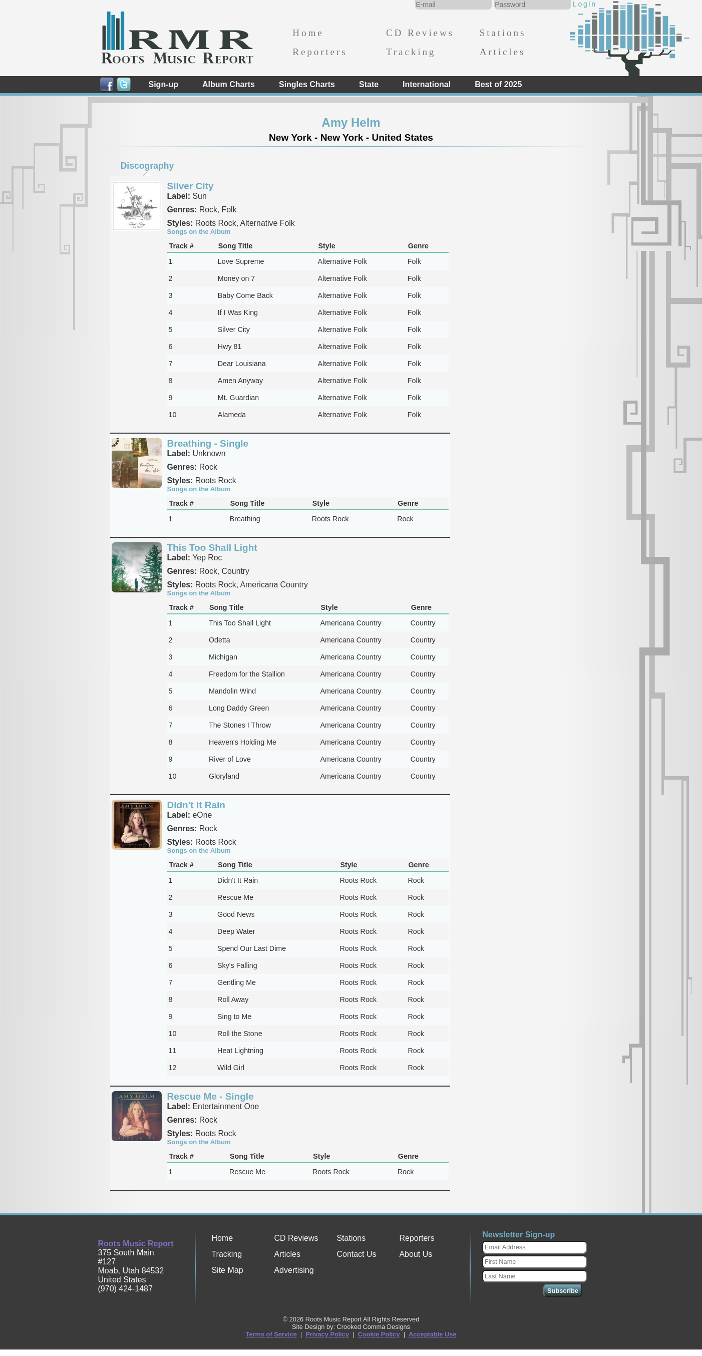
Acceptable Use (432, 1334)
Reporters (319, 52)
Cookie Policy (379, 1334)
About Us (415, 1254)
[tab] (147, 166)
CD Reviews (420, 33)
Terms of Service (271, 1334)
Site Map (227, 1270)
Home (307, 33)
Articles (502, 52)
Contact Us (356, 1254)
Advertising (293, 1270)
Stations (503, 33)
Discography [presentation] (147, 166)
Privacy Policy (327, 1334)
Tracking (411, 52)
